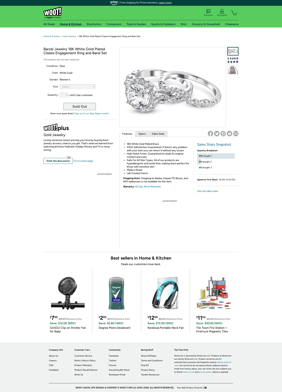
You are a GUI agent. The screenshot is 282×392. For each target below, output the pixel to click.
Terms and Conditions (152, 360)
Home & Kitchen (52, 36)
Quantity (52, 95)
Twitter (112, 360)
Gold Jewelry (69, 36)
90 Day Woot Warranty (148, 186)
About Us (53, 356)
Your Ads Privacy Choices (189, 387)
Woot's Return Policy (85, 360)
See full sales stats (207, 191)
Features (127, 133)
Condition (52, 66)
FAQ (51, 365)
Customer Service (83, 356)
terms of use (188, 372)
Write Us (78, 374)
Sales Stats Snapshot (214, 144)
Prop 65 (145, 365)
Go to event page (83, 160)
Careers (53, 360)
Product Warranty (83, 365)
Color (55, 72)
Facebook (114, 356)
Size (55, 86)
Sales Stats (158, 133)
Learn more (165, 2)
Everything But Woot (119, 370)
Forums (208, 13)
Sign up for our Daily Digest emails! (92, 113)
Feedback (54, 370)
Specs (142, 133)
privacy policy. (205, 372)
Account (222, 13)
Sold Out (79, 106)
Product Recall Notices (85, 370)
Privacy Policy (148, 370)
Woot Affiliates (148, 356)
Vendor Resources (150, 374)
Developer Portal (117, 374)
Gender (53, 79)
